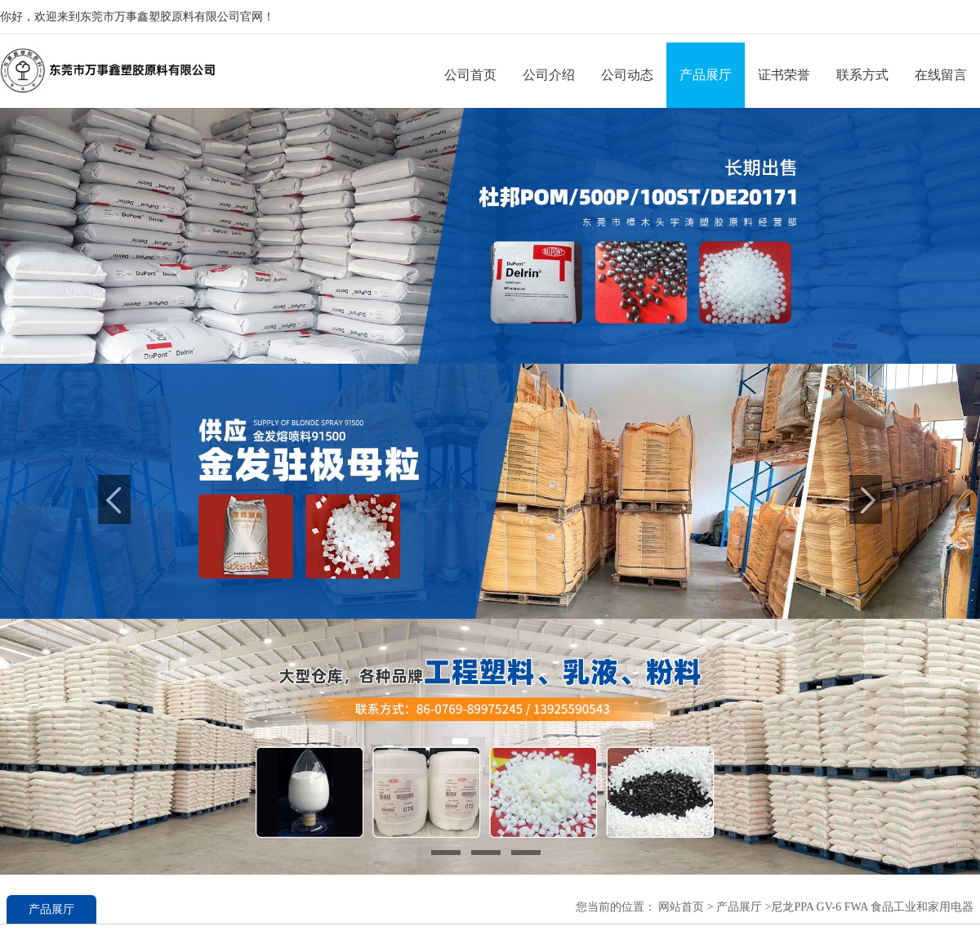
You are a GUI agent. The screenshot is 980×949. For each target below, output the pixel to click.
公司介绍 (549, 75)
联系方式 (862, 75)
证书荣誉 (784, 75)
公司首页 (470, 75)
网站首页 (681, 907)
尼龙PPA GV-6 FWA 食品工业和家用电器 (872, 907)
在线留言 (941, 75)
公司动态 (627, 75)
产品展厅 (705, 75)
